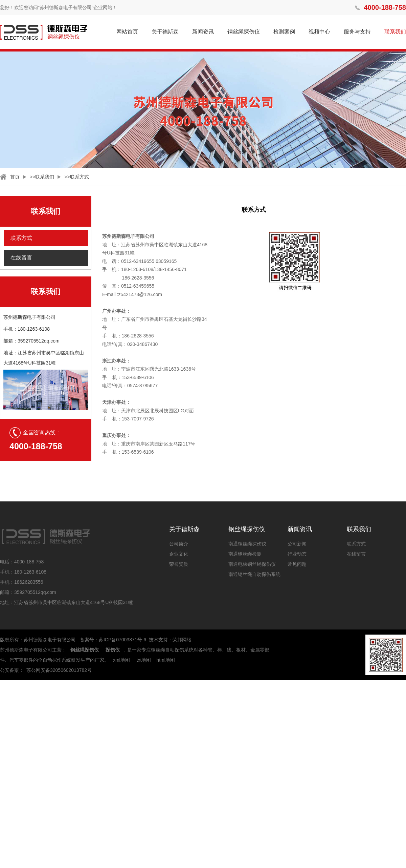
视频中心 (319, 32)
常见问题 (297, 564)
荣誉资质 (178, 564)
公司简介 (178, 543)
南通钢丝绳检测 (245, 554)
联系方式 (79, 177)
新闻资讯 (203, 32)
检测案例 (284, 32)
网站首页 (127, 32)
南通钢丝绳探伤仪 (247, 543)
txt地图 (144, 660)
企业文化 (178, 554)
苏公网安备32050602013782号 (59, 670)
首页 (15, 177)
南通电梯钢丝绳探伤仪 (252, 564)
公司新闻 (297, 543)
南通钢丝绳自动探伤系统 (254, 574)
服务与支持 (357, 32)
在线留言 (21, 258)
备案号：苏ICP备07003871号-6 (113, 639)
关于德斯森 (165, 32)
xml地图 (121, 660)
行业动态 (297, 554)
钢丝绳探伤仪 (243, 32)
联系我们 (395, 32)
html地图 (165, 660)
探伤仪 (113, 650)
